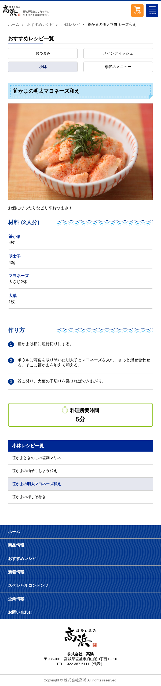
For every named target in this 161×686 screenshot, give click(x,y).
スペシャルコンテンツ (28, 585)
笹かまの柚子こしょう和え (34, 471)
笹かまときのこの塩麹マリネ (36, 458)
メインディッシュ (118, 53)
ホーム (13, 25)
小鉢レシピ (70, 25)
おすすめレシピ (40, 25)
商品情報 (16, 545)
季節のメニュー (118, 67)
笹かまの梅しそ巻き (29, 497)
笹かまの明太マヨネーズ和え (36, 484)
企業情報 (16, 598)
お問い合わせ (20, 612)
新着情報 (16, 572)
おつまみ (42, 53)
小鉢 (43, 67)
